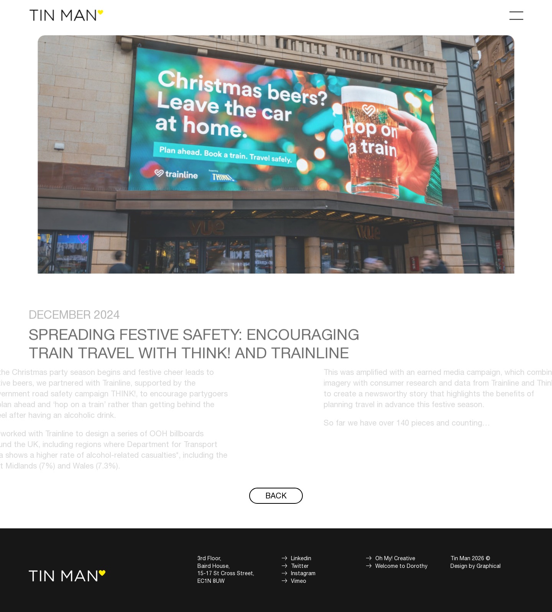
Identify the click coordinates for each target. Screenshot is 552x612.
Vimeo (298, 581)
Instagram (303, 573)
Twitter (300, 566)
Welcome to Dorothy (401, 566)
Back (276, 496)
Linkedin (301, 558)
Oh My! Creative (395, 558)
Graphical (488, 566)
